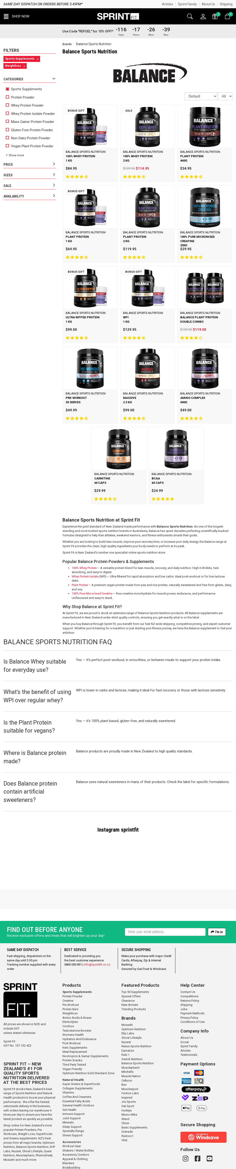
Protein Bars (70, 978)
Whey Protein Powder (25, 105)
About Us (208, 4)
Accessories (71, 1110)
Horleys (126, 1079)
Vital (124, 1109)
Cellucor (126, 1049)
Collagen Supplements (77, 1057)
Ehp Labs (127, 1002)
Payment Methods (192, 982)
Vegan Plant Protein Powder (29, 146)
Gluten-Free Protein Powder (29, 130)
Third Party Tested (74, 1033)
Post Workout (71, 1012)
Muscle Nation (131, 1045)
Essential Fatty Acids (76, 1070)
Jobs (183, 978)
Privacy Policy (189, 986)
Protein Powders (25, 1098)
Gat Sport (127, 1074)
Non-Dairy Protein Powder (28, 138)
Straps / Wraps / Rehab (78, 1149)
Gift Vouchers (71, 1140)
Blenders (68, 1132)
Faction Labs (130, 1062)
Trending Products (133, 978)
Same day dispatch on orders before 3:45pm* (43, 4)
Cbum (125, 1092)
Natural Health (73, 1048)
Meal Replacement (74, 1020)
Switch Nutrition (131, 1028)
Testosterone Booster (76, 999)
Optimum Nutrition (133, 998)
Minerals (68, 1091)
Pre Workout (70, 973)
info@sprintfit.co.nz (97, 933)
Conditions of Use (192, 990)
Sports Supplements (24, 89)
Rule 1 (125, 1023)
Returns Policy (189, 969)
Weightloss (70, 982)
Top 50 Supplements (135, 960)
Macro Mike (129, 1083)
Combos (68, 995)
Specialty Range (73, 1099)
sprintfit (130, 830)
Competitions (189, 965)
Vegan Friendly (72, 1037)
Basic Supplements (134, 1096)
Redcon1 (127, 1104)
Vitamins (68, 1061)
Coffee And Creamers (76, 1065)
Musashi (9, 1128)
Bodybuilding (71, 1136)
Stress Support (72, 1104)
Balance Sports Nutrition (32, 1115)
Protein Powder (20, 97)
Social (184, 1010)
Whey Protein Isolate (85, 576)
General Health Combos (78, 1074)
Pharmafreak (44, 1124)
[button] (16, 16)
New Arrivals (129, 973)
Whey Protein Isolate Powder (30, 114)
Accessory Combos (75, 1123)
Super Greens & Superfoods (81, 1052)
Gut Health (69, 1078)
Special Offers (131, 965)
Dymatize (127, 1019)
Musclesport (129, 1057)
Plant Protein (80, 585)
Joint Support (71, 1087)
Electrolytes (70, 990)
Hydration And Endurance (79, 1007)
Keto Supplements (74, 1016)
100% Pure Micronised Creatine (92, 593)
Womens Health (73, 1003)
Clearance (128, 969)
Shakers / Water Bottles (78, 1119)
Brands (67, 44)
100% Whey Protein (84, 568)
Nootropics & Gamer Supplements (85, 1025)
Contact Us (187, 960)
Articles (167, 4)
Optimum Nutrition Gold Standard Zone (88, 1042)
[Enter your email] (165, 901)
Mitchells (127, 1040)
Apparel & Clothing (75, 1127)
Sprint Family (187, 4)
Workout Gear (71, 1115)
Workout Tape (71, 1153)
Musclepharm (25, 1124)
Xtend (125, 1087)
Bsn (124, 1053)
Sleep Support (72, 1095)
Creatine (67, 969)
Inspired (126, 1066)
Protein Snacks (72, 1029)
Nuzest (16, 1120)
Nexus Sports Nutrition (136, 1015)
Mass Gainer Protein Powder (30, 122)
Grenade (127, 1100)
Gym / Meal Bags (73, 1144)
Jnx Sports (128, 1070)
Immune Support (73, 1082)
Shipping (226, 4)
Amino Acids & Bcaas (76, 986)
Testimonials (188, 1023)
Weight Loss (26, 1102)
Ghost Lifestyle (32, 1120)
